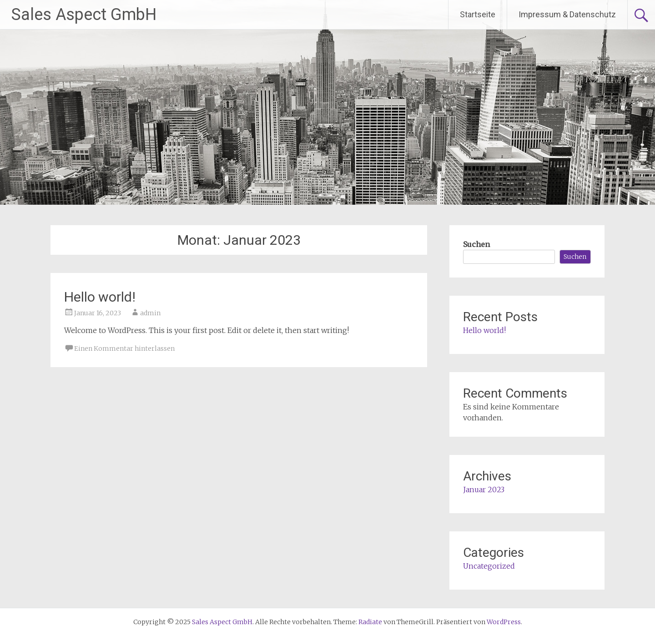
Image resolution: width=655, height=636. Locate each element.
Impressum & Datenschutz (567, 14)
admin (150, 313)
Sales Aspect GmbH (83, 14)
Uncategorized (489, 565)
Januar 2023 (483, 489)
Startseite (477, 14)
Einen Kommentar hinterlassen (124, 348)
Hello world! (100, 297)
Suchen (476, 244)
